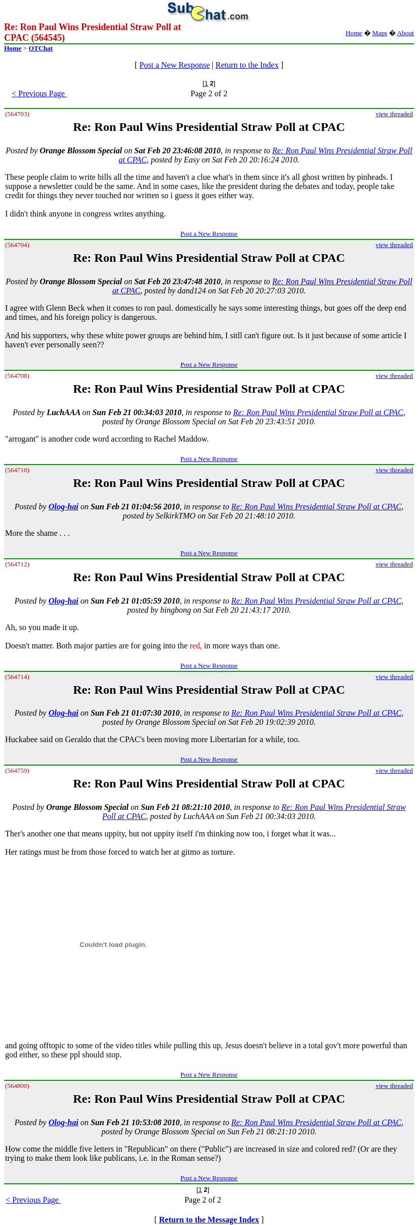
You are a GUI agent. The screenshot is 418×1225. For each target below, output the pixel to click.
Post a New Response (175, 65)
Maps (379, 33)
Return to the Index (246, 65)
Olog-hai (63, 506)
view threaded (394, 114)
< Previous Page (39, 93)
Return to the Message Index (209, 1219)
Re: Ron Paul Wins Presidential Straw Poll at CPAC (318, 412)
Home (354, 33)
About (405, 33)
